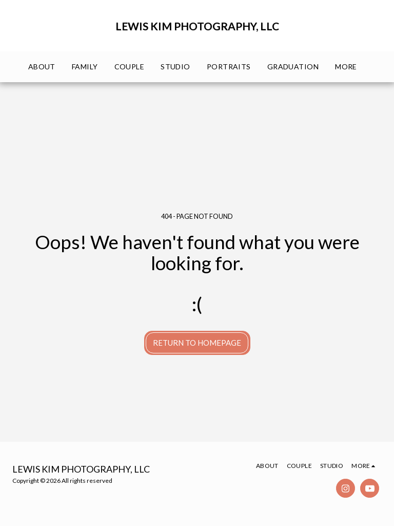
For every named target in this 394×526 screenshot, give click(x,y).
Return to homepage (197, 342)
